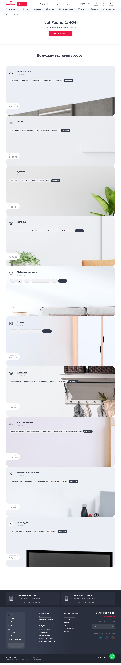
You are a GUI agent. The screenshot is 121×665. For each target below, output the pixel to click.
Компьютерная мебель (31, 472)
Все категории (79, 80)
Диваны (21, 171)
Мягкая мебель (21, 531)
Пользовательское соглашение (106, 657)
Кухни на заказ (14, 80)
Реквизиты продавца (46, 616)
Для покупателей (52, 3)
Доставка (67, 622)
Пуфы (54, 180)
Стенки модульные (15, 230)
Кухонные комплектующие (47, 130)
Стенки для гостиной (31, 230)
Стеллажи (74, 481)
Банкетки (46, 180)
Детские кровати (67, 431)
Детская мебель (26, 422)
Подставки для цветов (61, 230)
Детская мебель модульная (18, 431)
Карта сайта (111, 660)
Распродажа (24, 522)
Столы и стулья (62, 130)
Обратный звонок (109, 616)
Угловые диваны (27, 180)
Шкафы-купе (14, 331)
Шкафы (21, 322)
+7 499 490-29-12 (79, 598)
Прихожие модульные (16, 381)
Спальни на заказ (53, 80)
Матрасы (21, 281)
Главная (8, 14)
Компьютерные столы (33, 481)
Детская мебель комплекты (38, 431)
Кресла (38, 180)
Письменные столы (48, 481)
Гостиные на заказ (40, 80)
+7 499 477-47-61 (23, 598)
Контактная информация (47, 619)
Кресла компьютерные (16, 481)
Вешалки (59, 381)
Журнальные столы (45, 230)
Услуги (42, 3)
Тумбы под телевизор (78, 230)
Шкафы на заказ (26, 80)
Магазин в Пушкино (83, 595)
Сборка (67, 625)
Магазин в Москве (27, 595)
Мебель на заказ (27, 71)
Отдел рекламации (70, 616)
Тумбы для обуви (48, 381)
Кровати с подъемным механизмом (46, 281)
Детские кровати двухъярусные (85, 431)
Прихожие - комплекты (33, 381)
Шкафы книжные (41, 331)
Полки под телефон (71, 381)
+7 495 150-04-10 (84, 2)
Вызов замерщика (45, 635)
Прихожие (23, 372)
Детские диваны (54, 431)
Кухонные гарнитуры (30, 130)
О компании (63, 3)
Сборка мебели (44, 632)
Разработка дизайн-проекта (48, 641)
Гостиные (22, 222)
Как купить (68, 619)
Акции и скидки (69, 631)
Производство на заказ (46, 638)
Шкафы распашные (26, 331)
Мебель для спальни (29, 272)
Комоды (62, 281)
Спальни (12, 281)
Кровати (30, 281)
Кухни (20, 121)
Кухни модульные (15, 130)
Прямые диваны (14, 180)
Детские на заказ (67, 80)
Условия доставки (45, 629)
